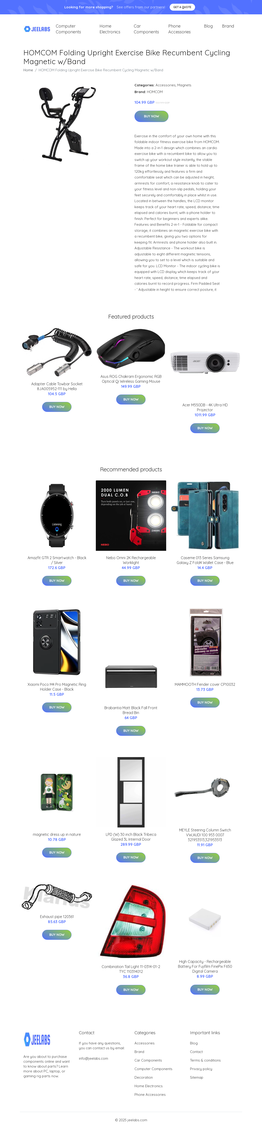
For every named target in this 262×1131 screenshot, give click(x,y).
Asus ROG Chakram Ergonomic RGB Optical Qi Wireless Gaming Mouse (131, 382)
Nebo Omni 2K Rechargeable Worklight (131, 563)
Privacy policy (201, 1072)
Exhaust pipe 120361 (57, 920)
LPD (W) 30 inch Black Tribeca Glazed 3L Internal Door (131, 840)
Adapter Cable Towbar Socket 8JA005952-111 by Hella (57, 389)
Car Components (146, 30)
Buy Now (151, 119)
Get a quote (182, 7)
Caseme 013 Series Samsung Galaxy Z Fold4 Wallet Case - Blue (205, 563)
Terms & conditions (205, 1063)
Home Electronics (110, 30)
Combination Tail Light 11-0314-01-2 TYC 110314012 (131, 972)
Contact (196, 1055)
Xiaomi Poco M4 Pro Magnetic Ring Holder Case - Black (57, 690)
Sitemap (196, 1080)
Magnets (184, 88)
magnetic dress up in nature (57, 837)
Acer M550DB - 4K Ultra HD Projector (205, 410)
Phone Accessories (179, 30)
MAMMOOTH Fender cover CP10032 (205, 687)
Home (28, 73)
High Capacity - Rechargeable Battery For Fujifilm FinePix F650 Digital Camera (205, 969)
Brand (228, 27)
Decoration (143, 1080)
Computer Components (68, 30)
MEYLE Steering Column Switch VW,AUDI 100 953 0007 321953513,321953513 (205, 838)
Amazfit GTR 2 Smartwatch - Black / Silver (57, 563)
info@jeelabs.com (93, 1061)
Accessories (166, 88)
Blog (208, 27)
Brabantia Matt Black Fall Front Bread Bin (130, 713)
